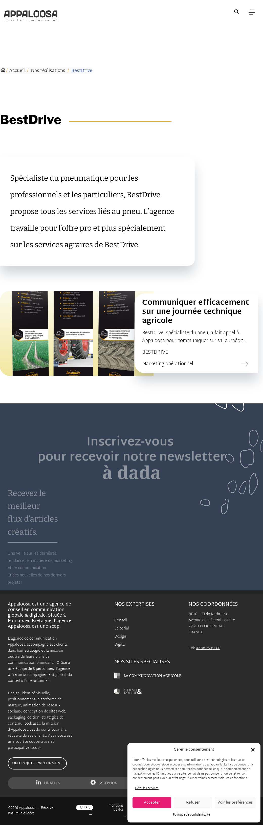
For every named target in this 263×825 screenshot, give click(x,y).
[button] (252, 749)
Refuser (193, 802)
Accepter (152, 802)
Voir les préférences (235, 802)
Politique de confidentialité (191, 815)
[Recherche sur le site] (236, 12)
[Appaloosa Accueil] (30, 15)
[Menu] (251, 12)
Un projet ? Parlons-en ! (37, 763)
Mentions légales (115, 807)
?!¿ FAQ (85, 807)
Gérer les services (147, 788)
